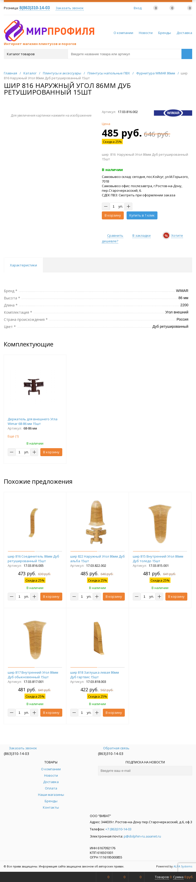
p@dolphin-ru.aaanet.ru (142, 836)
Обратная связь (113, 748)
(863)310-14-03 (16, 753)
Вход (138, 8)
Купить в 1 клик (142, 215)
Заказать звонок (70, 8)
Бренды (164, 32)
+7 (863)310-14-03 (118, 829)
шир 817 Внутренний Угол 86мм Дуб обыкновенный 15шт (33, 674)
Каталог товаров (35, 54)
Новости (146, 32)
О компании (123, 32)
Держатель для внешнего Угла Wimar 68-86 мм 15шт (32, 421)
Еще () (13, 436)
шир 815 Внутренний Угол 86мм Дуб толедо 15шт (158, 558)
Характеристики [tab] (23, 265)
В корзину (113, 215)
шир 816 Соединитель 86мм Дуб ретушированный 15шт (33, 558)
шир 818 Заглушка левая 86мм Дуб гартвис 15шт (94, 674)
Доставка (184, 32)
